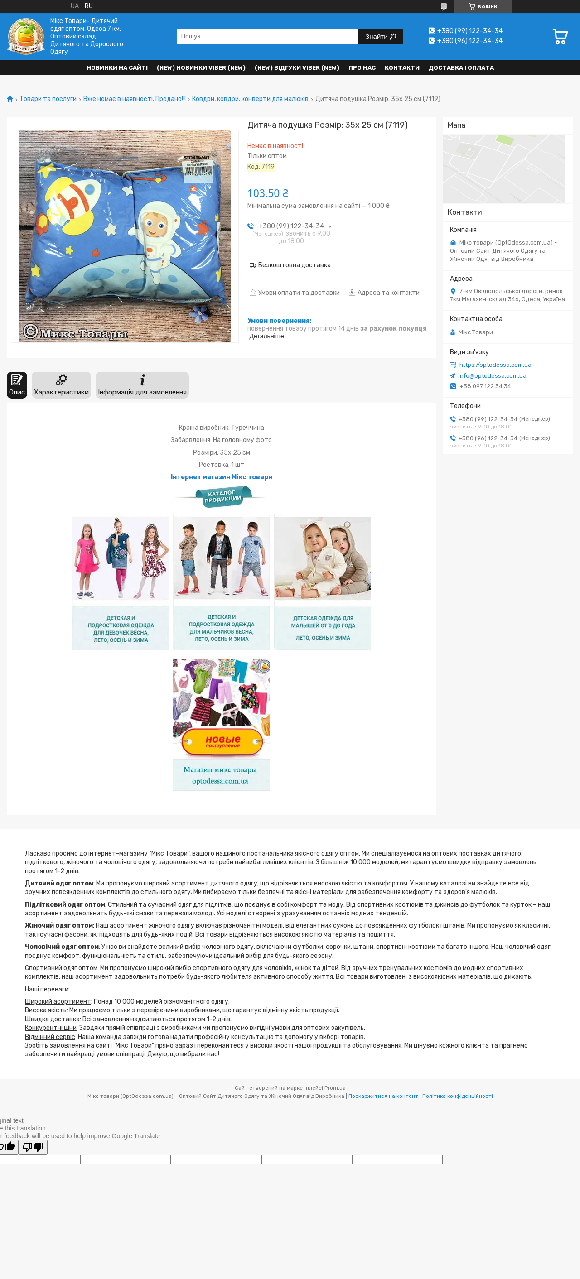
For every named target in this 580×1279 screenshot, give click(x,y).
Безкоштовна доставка (294, 265)
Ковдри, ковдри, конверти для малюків (250, 99)
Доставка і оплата (461, 67)
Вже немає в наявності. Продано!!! (134, 99)
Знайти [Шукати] (377, 36)
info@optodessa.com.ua (493, 375)
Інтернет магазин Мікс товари (221, 477)
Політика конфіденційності (457, 1096)
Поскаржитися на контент (383, 1096)
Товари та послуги (48, 99)
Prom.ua (335, 1088)
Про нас (362, 67)
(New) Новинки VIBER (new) (201, 67)
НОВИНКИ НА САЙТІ (117, 67)
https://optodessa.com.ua (495, 364)
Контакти (402, 67)
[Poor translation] (33, 1147)
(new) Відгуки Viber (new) (297, 67)
